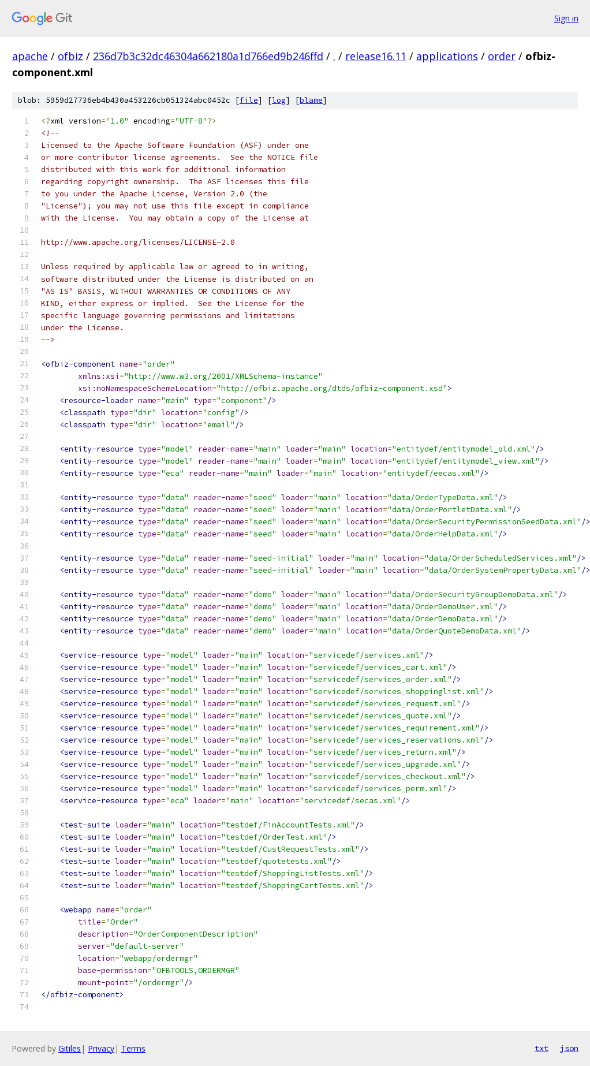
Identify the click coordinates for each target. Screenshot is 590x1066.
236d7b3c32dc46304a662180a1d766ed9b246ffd (208, 56)
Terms (133, 1048)
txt (541, 1048)
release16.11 (375, 56)
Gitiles (69, 1048)
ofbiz (70, 56)
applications (447, 56)
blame (311, 100)
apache (30, 56)
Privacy (101, 1048)
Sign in (566, 18)
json (569, 1048)
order (502, 56)
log (279, 100)
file (249, 100)
